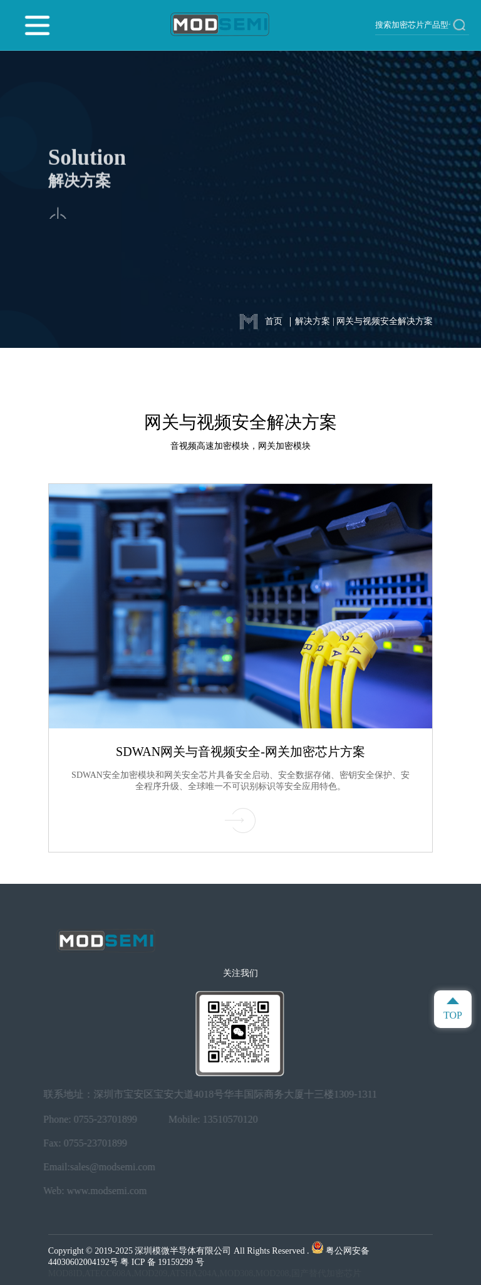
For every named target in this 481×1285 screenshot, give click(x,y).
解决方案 (312, 321)
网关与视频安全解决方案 (384, 321)
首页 (273, 321)
